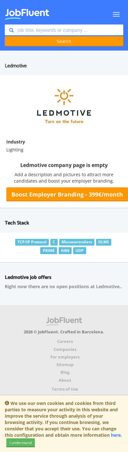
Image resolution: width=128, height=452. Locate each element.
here (116, 435)
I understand (21, 442)
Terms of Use (65, 389)
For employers (65, 357)
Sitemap (65, 364)
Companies (65, 349)
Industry (15, 142)
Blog (65, 372)
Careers (65, 341)
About (65, 380)
